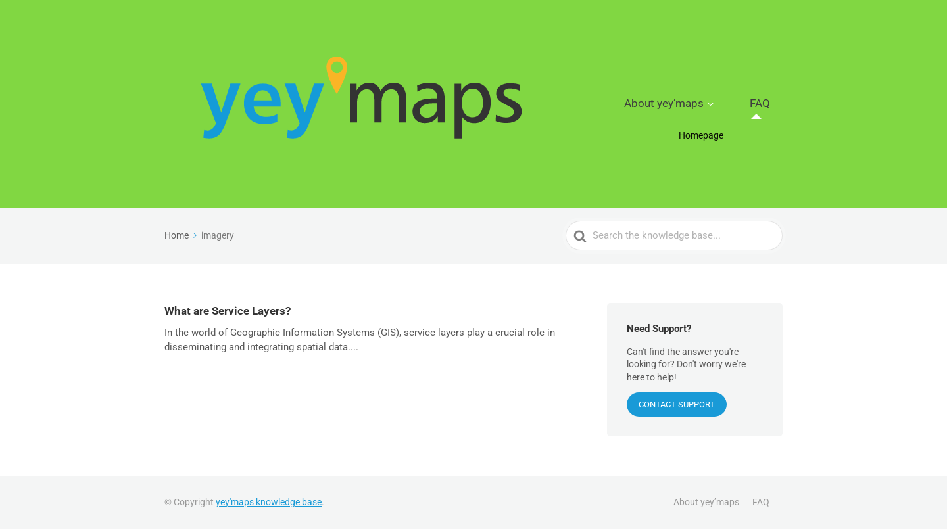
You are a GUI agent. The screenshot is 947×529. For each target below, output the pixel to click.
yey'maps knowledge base (269, 502)
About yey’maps (694, 104)
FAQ (768, 104)
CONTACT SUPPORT (677, 404)
